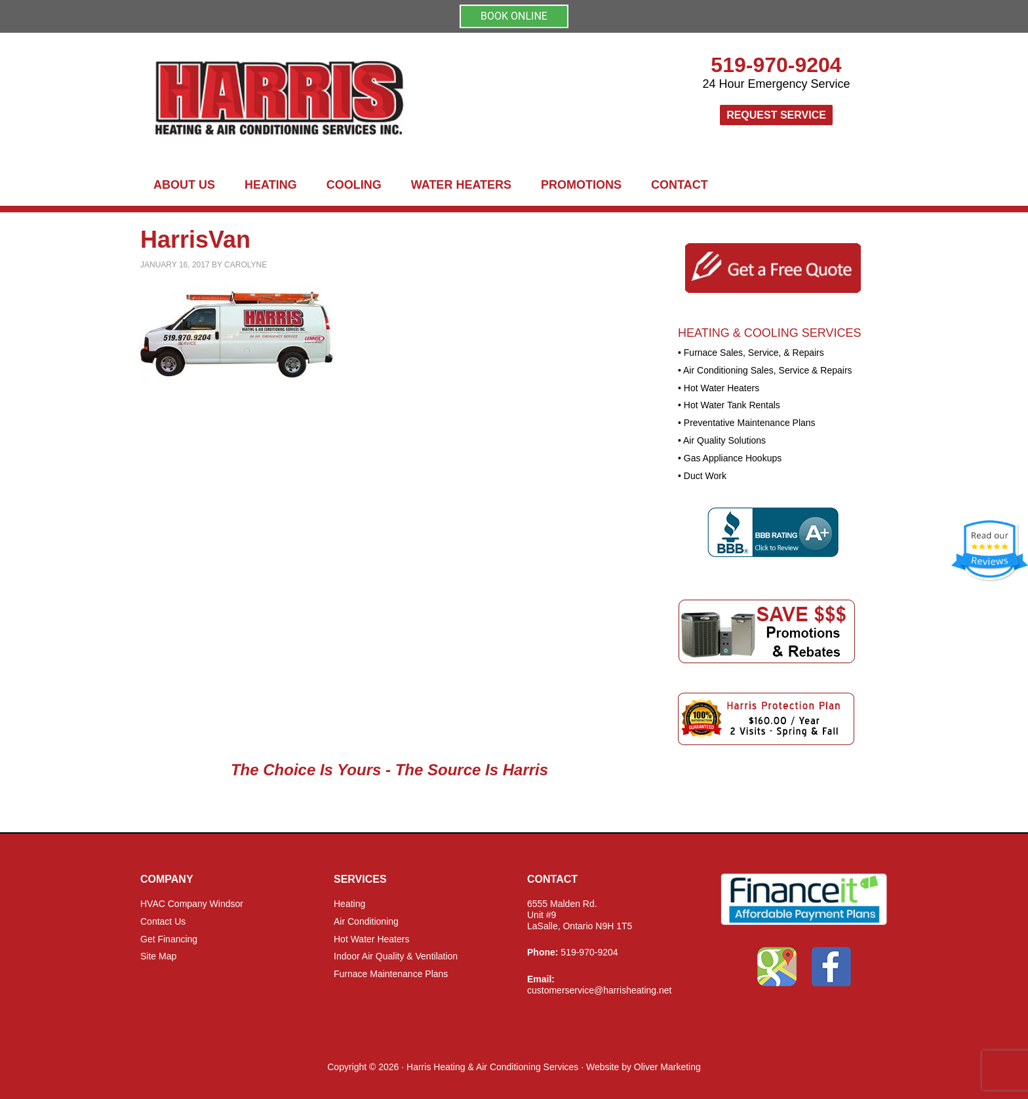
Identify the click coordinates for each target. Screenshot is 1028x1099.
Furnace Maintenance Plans (391, 974)
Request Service (776, 115)
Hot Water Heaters (371, 939)
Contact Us (163, 921)
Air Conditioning (366, 921)
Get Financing (168, 939)
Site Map (158, 956)
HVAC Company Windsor (191, 903)
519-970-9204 (776, 65)
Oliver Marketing (667, 1067)
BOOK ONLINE (514, 16)
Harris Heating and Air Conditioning (382, 98)
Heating (349, 903)
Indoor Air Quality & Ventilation (396, 956)
